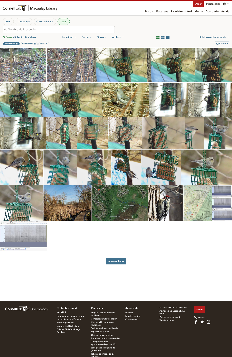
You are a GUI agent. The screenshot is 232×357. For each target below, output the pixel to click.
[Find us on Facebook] (196, 322)
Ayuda (225, 11)
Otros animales (44, 21)
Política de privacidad (170, 317)
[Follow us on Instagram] (209, 322)
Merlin (198, 11)
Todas (63, 21)
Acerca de (212, 11)
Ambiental (24, 21)
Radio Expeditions (65, 323)
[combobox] (61, 29)
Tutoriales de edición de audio (105, 338)
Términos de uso (167, 320)
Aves (8, 21)
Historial (129, 313)
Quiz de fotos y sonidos (102, 335)
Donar (198, 4)
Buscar (149, 11)
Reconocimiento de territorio (173, 307)
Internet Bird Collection (68, 326)
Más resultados (116, 261)
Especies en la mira (100, 332)
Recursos (162, 11)
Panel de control (181, 11)
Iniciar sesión (213, 4)
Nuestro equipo (132, 316)
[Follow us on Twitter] (202, 322)
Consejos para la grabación (104, 319)
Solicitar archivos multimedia (104, 328)
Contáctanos (131, 319)
